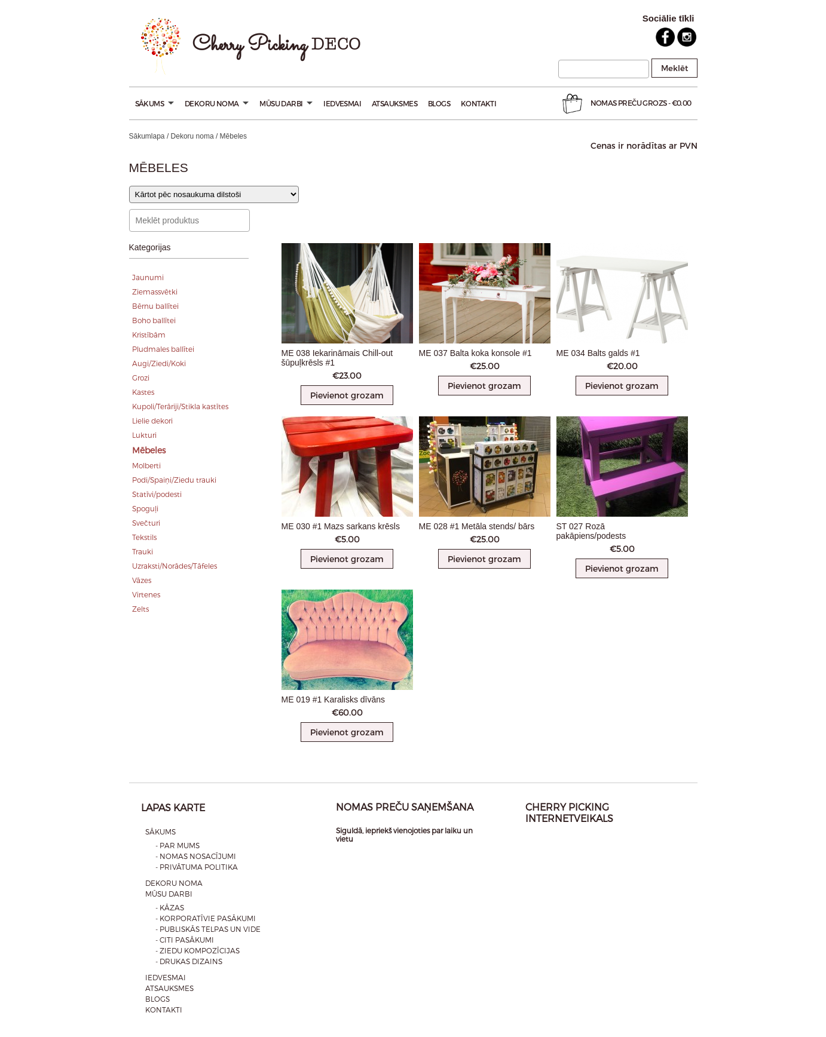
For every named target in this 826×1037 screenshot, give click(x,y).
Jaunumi (148, 277)
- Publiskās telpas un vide (208, 929)
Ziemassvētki (155, 291)
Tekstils (144, 537)
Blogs (439, 103)
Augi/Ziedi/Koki (159, 363)
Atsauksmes (394, 103)
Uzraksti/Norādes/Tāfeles (174, 566)
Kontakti (478, 103)
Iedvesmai (342, 103)
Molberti (146, 465)
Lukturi (144, 435)
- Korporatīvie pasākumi (205, 918)
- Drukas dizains (188, 961)
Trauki (142, 551)
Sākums (154, 103)
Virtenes (146, 594)
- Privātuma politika (196, 867)
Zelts (140, 609)
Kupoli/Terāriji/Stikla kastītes (180, 406)
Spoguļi (145, 508)
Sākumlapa (147, 136)
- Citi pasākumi (184, 939)
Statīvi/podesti (157, 494)
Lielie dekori (152, 420)
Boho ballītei (154, 320)
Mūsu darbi (286, 103)
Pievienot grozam (347, 395)
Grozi (140, 377)
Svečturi (146, 522)
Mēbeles (149, 450)
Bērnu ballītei (155, 306)
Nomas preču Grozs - (625, 103)
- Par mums (177, 845)
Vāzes (141, 580)
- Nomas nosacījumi (195, 856)
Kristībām (149, 334)
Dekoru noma (217, 103)
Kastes (143, 392)
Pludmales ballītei (163, 349)
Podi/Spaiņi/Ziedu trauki (174, 479)
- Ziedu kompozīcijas (197, 950)
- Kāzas (169, 907)
